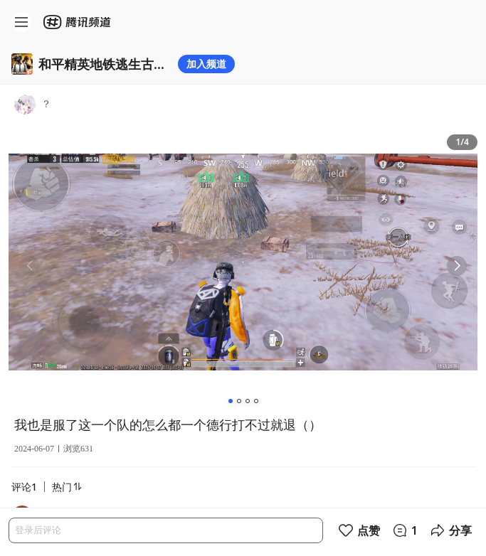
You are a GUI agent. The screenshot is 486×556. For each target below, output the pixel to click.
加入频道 (206, 63)
